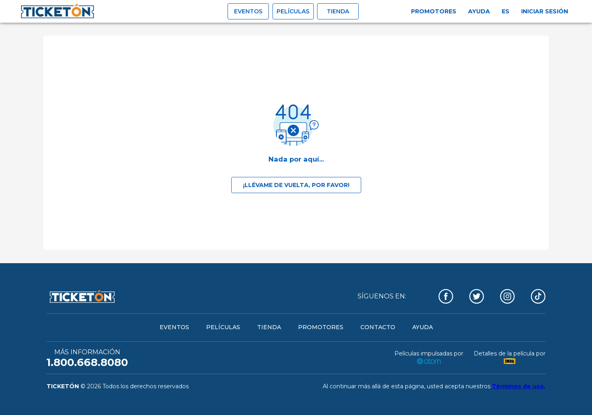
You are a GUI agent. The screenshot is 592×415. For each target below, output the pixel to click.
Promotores (433, 11)
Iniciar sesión (544, 11)
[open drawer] (57, 11)
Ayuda (479, 11)
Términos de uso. (518, 386)
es (505, 11)
